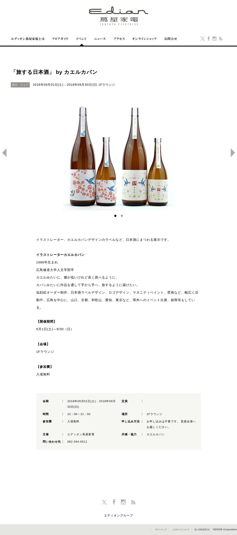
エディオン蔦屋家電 (118, 15)
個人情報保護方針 (202, 529)
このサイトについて (180, 529)
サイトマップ (161, 529)
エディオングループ (118, 515)
